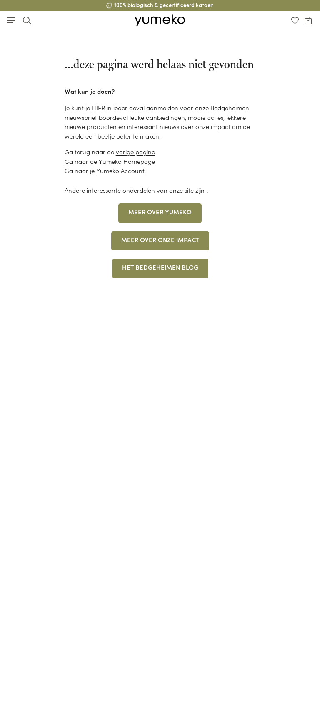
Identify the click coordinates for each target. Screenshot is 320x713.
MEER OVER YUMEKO (160, 213)
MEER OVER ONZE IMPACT (160, 241)
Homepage (139, 161)
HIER (98, 107)
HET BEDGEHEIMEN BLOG (160, 268)
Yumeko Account (120, 170)
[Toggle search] (27, 20)
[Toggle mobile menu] (11, 20)
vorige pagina (135, 152)
